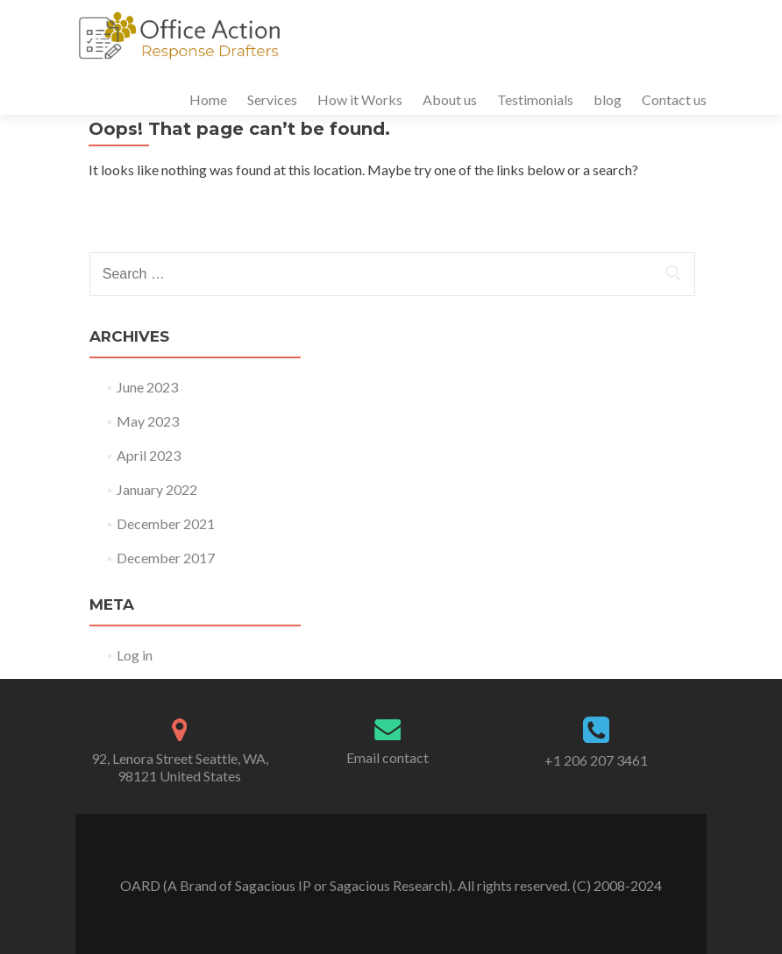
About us (450, 99)
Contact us (674, 99)
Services (272, 99)
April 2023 (149, 455)
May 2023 (148, 421)
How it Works (359, 99)
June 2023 (147, 386)
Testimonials (535, 99)
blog (608, 99)
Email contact (387, 757)
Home (208, 99)
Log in (135, 655)
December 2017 (166, 557)
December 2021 (166, 523)
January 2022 (157, 489)
